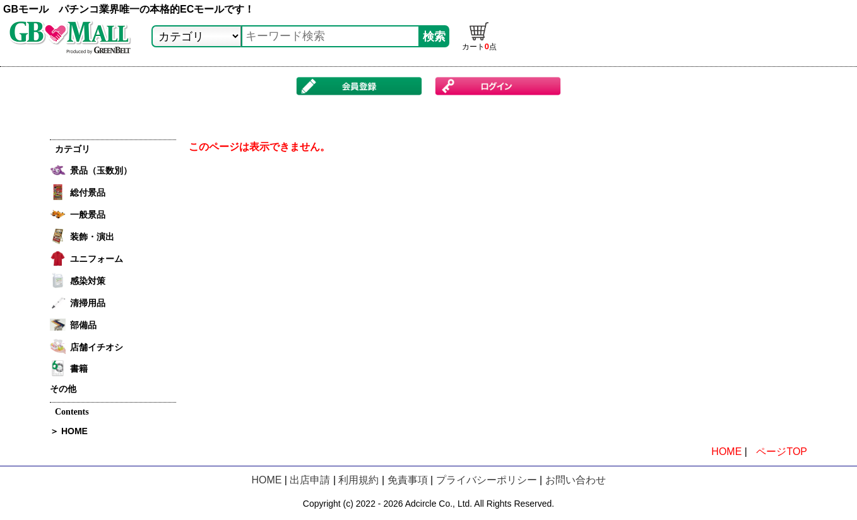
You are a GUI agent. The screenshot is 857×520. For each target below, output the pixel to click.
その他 (63, 389)
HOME (726, 451)
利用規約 (358, 480)
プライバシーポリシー (486, 480)
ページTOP (781, 451)
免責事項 (407, 480)
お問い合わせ (575, 480)
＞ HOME (69, 431)
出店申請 (310, 480)
